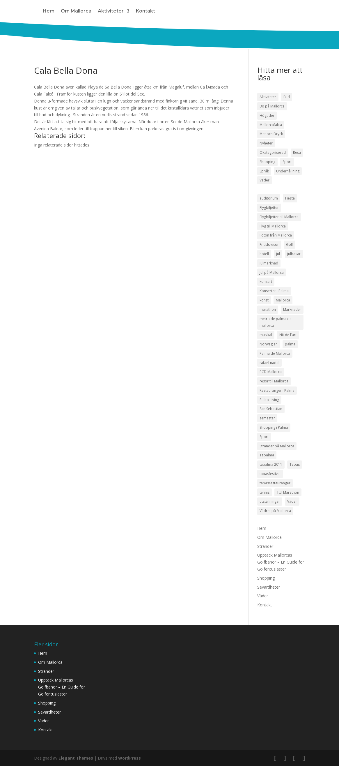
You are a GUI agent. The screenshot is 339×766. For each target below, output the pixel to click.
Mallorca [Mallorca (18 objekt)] (283, 300)
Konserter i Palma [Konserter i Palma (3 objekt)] (274, 290)
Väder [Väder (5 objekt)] (292, 501)
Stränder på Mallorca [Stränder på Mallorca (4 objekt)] (277, 446)
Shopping (266, 578)
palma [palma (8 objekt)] (290, 344)
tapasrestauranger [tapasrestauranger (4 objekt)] (275, 483)
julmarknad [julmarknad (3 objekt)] (269, 263)
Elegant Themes (75, 758)
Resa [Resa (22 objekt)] (297, 152)
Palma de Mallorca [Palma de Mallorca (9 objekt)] (275, 353)
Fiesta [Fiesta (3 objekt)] (290, 198)
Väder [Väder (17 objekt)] (264, 180)
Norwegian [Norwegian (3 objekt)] (269, 344)
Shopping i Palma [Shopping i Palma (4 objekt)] (274, 427)
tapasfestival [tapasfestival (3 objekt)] (270, 473)
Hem (48, 11)
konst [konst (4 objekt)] (264, 300)
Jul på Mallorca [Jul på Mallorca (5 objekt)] (272, 272)
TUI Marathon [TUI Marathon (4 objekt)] (288, 492)
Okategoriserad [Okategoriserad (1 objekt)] (273, 152)
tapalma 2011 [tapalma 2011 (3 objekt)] (271, 464)
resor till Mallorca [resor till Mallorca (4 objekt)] (274, 381)
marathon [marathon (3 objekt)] (268, 309)
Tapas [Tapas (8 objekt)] (295, 464)
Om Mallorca (76, 11)
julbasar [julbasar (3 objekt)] (294, 253)
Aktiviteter (111, 11)
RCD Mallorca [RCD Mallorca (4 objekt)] (271, 371)
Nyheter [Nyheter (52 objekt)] (266, 143)
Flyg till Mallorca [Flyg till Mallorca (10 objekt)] (273, 226)
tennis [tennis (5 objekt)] (264, 492)
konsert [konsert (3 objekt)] (266, 281)
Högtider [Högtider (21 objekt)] (267, 115)
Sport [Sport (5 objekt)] (264, 436)
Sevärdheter (268, 587)
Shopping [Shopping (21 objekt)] (267, 161)
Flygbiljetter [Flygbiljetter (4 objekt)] (269, 207)
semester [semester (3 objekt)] (267, 418)
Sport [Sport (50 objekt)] (287, 161)
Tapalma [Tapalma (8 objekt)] (267, 455)
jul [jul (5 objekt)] (278, 253)
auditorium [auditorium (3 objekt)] (269, 198)
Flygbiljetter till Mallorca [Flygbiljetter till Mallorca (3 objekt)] (279, 216)
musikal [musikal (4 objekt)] (266, 334)
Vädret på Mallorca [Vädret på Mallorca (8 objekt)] (275, 510)
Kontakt (145, 11)
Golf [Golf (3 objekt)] (289, 244)
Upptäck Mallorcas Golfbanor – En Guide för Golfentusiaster (280, 562)
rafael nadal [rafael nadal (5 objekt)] (269, 362)
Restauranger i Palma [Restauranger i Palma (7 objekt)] (277, 390)
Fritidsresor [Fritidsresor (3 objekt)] (269, 244)
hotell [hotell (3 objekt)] (264, 253)
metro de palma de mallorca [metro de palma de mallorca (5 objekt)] (276, 322)
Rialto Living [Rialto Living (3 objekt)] (269, 399)
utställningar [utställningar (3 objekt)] (270, 501)
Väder (262, 596)
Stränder (265, 546)
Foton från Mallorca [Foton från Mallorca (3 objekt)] (276, 235)
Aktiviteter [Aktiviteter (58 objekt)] (268, 96)
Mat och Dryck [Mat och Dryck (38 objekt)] (271, 133)
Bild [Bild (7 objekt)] (286, 96)
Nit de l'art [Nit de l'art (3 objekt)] (288, 334)
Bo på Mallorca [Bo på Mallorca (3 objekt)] (272, 106)
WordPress (129, 758)
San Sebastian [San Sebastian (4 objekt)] (271, 408)
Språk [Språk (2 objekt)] (264, 171)
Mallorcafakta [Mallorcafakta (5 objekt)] (271, 124)
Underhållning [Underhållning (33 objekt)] (287, 171)
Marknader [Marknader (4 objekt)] (292, 309)
